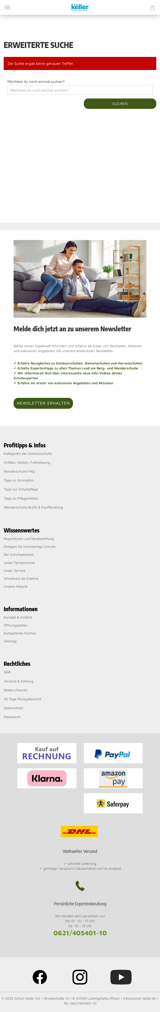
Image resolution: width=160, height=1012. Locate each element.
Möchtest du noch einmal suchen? (36, 81)
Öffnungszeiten (15, 625)
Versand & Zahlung (18, 681)
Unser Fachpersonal (19, 562)
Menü (7, 7)
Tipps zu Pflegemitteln (21, 498)
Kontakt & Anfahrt (18, 617)
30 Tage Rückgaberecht (22, 699)
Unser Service (14, 570)
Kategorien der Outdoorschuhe (28, 453)
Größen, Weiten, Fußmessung (27, 462)
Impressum (12, 717)
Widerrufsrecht (15, 690)
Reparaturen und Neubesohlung (29, 538)
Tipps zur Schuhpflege (21, 489)
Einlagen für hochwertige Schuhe (30, 546)
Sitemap (10, 641)
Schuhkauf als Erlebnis (21, 578)
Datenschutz (13, 708)
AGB (7, 672)
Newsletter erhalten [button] (43, 403)
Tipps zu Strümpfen (19, 480)
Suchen (120, 103)
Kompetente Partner (20, 633)
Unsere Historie (15, 586)
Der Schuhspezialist (19, 554)
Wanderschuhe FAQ (19, 471)
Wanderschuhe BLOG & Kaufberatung (33, 507)
